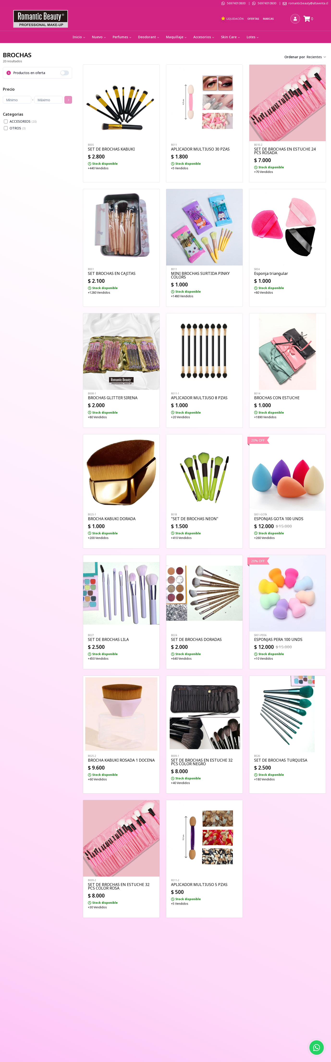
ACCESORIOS (23, 121)
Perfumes (122, 37)
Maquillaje (176, 37)
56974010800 (236, 3)
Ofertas (253, 18)
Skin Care (231, 37)
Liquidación (232, 18)
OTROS (17, 128)
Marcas (268, 18)
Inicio (79, 37)
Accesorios (204, 37)
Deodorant (149, 37)
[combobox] (316, 57)
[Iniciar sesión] (295, 19)
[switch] (64, 72)
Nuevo (99, 37)
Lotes (253, 37)
